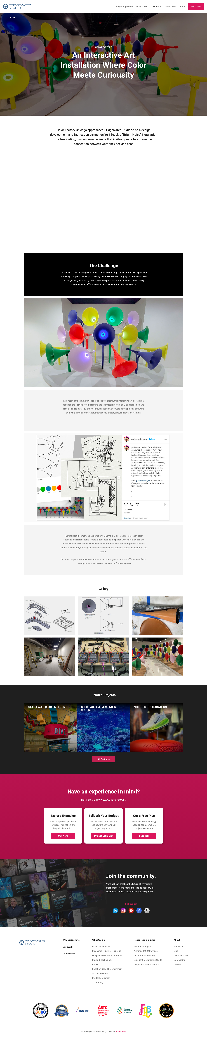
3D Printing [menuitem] (97, 981)
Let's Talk (195, 6)
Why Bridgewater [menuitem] (72, 938)
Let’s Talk (144, 834)
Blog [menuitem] (176, 949)
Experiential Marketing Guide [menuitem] (148, 958)
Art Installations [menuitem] (100, 972)
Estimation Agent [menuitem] (142, 945)
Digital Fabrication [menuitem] (101, 976)
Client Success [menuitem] (181, 954)
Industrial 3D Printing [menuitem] (144, 954)
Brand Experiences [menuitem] (101, 945)
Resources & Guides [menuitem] (144, 938)
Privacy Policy (121, 1030)
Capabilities (169, 6)
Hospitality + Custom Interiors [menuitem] (107, 954)
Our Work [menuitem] (67, 945)
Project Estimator (103, 834)
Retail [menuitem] (95, 963)
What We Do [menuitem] (98, 938)
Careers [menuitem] (178, 963)
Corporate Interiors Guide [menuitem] (146, 963)
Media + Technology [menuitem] (102, 958)
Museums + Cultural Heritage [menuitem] (106, 949)
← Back (13, 17)
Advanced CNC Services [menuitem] (146, 949)
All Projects (104, 757)
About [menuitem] (177, 938)
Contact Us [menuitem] (179, 958)
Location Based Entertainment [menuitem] (107, 967)
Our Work (155, 6)
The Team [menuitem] (179, 945)
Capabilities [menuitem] (69, 952)
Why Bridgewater (123, 6)
